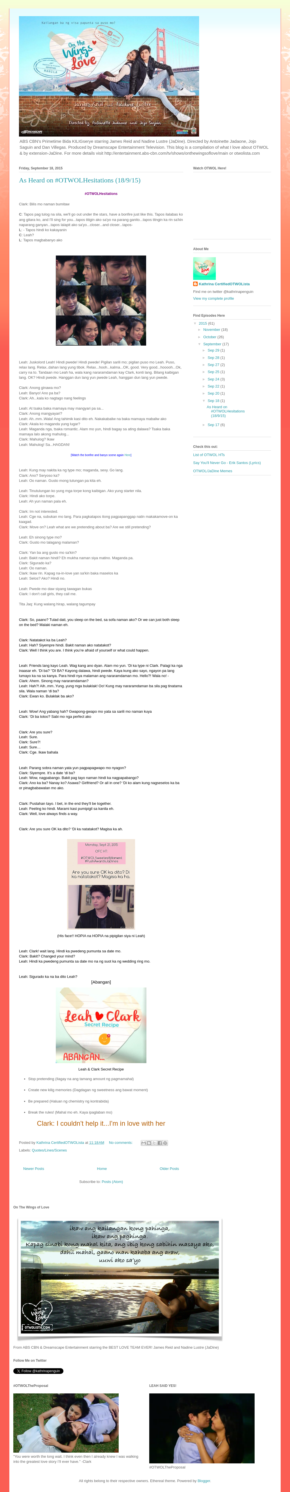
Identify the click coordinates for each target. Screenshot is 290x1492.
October (210, 337)
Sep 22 (214, 386)
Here (128, 455)
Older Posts (169, 1169)
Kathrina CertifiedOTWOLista (224, 284)
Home (102, 1169)
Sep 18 (214, 401)
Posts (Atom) (112, 1182)
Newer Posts (33, 1169)
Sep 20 (214, 393)
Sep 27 (214, 365)
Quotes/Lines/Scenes (49, 1150)
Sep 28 (214, 358)
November (212, 329)
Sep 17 (214, 425)
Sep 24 (214, 379)
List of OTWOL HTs (209, 455)
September (212, 344)
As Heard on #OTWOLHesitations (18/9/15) (79, 180)
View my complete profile (213, 298)
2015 (203, 323)
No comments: (121, 1142)
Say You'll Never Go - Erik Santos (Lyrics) (227, 463)
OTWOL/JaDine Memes (212, 471)
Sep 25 (214, 372)
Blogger (204, 1481)
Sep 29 (214, 350)
